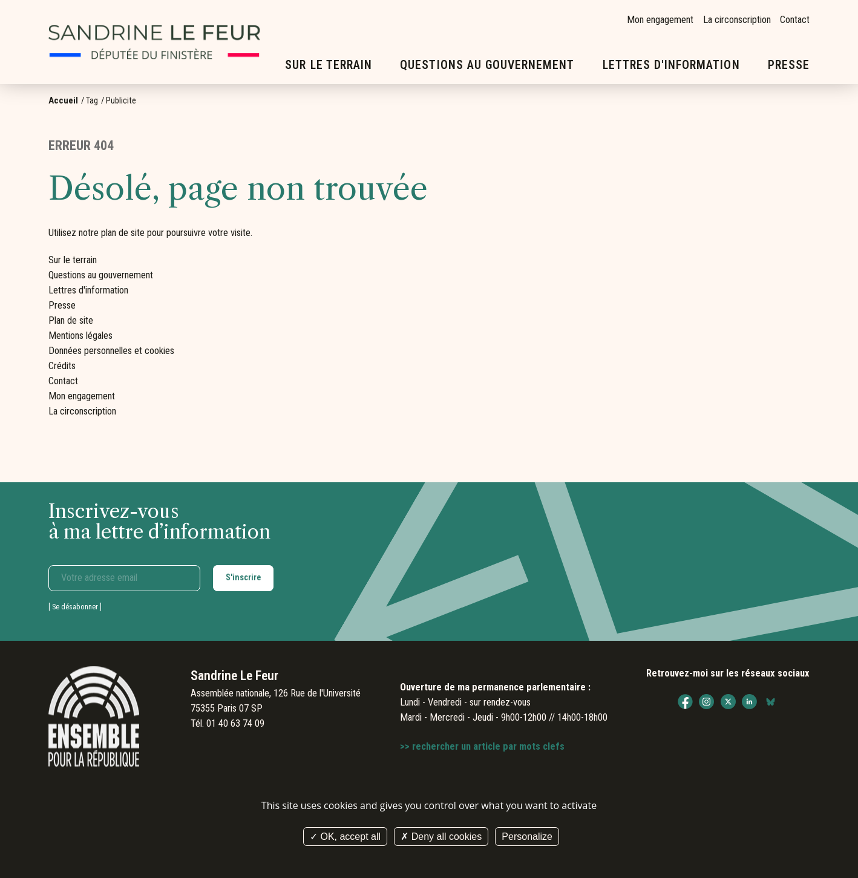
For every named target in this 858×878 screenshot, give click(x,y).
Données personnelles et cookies (111, 350)
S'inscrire (243, 577)
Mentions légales (80, 335)
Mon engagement (660, 19)
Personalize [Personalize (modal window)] (527, 836)
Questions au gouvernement (487, 65)
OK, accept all (345, 836)
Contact (795, 19)
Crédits (62, 366)
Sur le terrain (328, 65)
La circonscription (737, 19)
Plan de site (70, 320)
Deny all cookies (441, 836)
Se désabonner (75, 606)
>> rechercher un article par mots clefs (482, 746)
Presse (789, 65)
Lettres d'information (671, 65)
